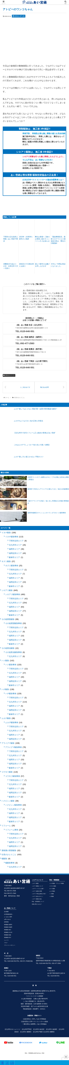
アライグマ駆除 (11, 744)
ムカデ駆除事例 (13, 723)
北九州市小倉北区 (38, 1029)
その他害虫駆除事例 (15, 653)
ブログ (5, 943)
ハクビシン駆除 (10, 801)
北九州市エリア (17, 545)
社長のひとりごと (9, 375)
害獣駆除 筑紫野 (8, 927)
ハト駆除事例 (13, 665)
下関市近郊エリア (18, 541)
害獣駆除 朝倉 (7, 935)
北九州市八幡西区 (49, 1032)
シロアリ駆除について (37, 886)
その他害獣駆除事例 (15, 624)
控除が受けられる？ (37, 904)
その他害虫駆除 (10, 649)
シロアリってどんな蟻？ (38, 889)
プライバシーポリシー (9, 945)
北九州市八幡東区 (25, 1032)
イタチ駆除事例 (14, 537)
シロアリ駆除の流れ (37, 899)
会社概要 (6, 912)
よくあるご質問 (8, 917)
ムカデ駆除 (8, 719)
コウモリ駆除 (10, 772)
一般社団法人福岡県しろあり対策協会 (34, 1024)
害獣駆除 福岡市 (8, 925)
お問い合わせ (7, 919)
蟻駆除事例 (11, 863)
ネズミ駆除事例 (13, 566)
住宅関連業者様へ (8, 914)
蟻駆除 (6, 859)
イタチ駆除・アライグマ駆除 (56, 883)
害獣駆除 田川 (7, 937)
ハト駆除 (8, 661)
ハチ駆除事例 (13, 694)
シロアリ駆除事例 (15, 595)
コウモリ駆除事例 (14, 777)
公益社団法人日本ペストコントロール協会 (34, 1022)
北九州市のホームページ (12, 1029)
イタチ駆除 (9, 533)
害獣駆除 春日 (7, 930)
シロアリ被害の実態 (37, 891)
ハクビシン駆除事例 (15, 805)
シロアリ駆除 (10, 591)
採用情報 (6, 922)
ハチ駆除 (8, 690)
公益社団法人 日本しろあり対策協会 (34, 1019)
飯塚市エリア (16, 558)
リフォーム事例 (13, 830)
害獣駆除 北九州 (8, 932)
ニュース (6, 940)
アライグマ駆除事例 (15, 748)
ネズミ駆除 (8, 562)
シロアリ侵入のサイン (37, 896)
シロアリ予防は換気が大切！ (39, 894)
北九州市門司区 (27, 1029)
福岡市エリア (16, 549)
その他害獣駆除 (10, 620)
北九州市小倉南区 (51, 1029)
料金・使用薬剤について (38, 901)
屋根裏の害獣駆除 (11, 851)
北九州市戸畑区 (38, 1032)
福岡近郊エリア (17, 554)
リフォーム (8, 826)
